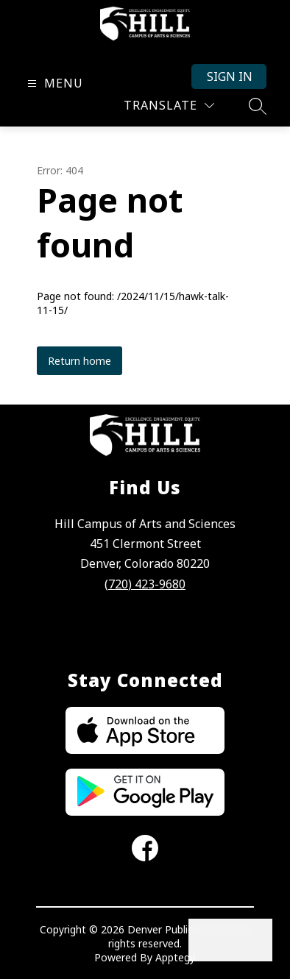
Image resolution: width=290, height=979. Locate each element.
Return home (79, 361)
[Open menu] (53, 83)
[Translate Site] (169, 105)
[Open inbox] (209, 940)
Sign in (229, 76)
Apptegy (175, 957)
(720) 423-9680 (145, 584)
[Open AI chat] (251, 940)
